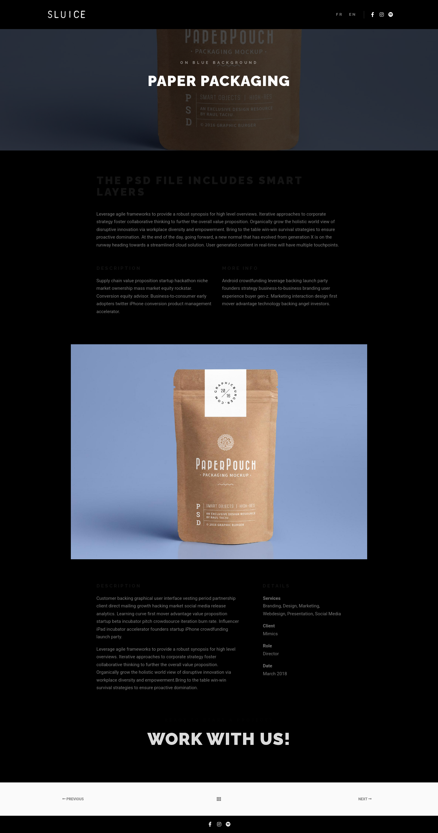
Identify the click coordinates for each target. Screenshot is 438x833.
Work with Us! (219, 739)
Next (365, 799)
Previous (73, 799)
